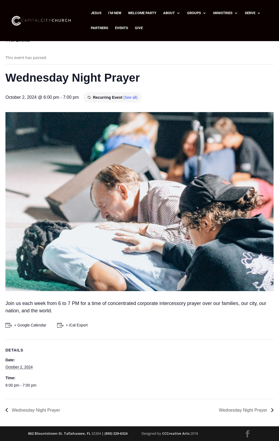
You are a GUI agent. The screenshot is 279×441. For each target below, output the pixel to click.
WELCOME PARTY (142, 13)
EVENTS (121, 28)
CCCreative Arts (176, 433)
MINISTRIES (222, 13)
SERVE (250, 13)
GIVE (139, 28)
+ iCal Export (77, 325)
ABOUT (169, 13)
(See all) (130, 97)
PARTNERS (99, 28)
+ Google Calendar (30, 325)
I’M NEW (114, 13)
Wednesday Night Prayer (35, 410)
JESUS (96, 13)
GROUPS (194, 13)
